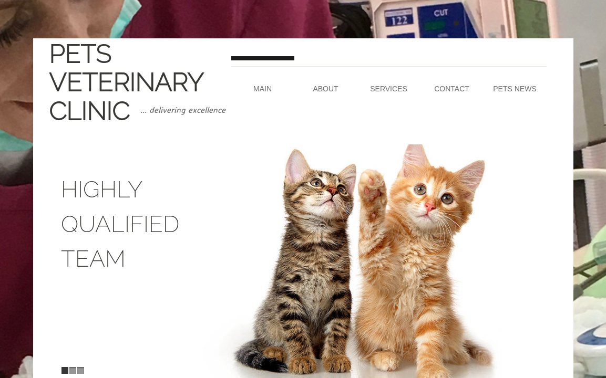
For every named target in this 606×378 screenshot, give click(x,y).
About (325, 89)
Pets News (514, 89)
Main (262, 89)
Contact (451, 89)
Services (388, 89)
